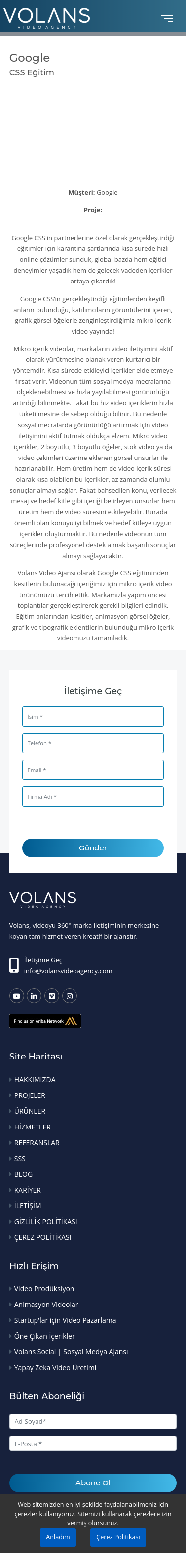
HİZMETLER (32, 1126)
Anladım (58, 1537)
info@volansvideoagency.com (68, 970)
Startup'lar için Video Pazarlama (65, 1320)
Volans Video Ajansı (46, 572)
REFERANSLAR (37, 1142)
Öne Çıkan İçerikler (44, 1336)
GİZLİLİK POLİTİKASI (45, 1221)
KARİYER (27, 1190)
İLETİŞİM (27, 1205)
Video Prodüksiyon (44, 1288)
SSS (20, 1158)
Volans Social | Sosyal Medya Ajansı (71, 1351)
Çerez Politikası (118, 1537)
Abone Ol (93, 1482)
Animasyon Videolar (46, 1304)
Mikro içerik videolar (43, 348)
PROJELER (29, 1095)
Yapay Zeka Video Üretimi (55, 1367)
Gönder (93, 847)
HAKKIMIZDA (35, 1079)
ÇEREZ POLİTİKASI (43, 1237)
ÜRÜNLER (29, 1111)
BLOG (23, 1174)
